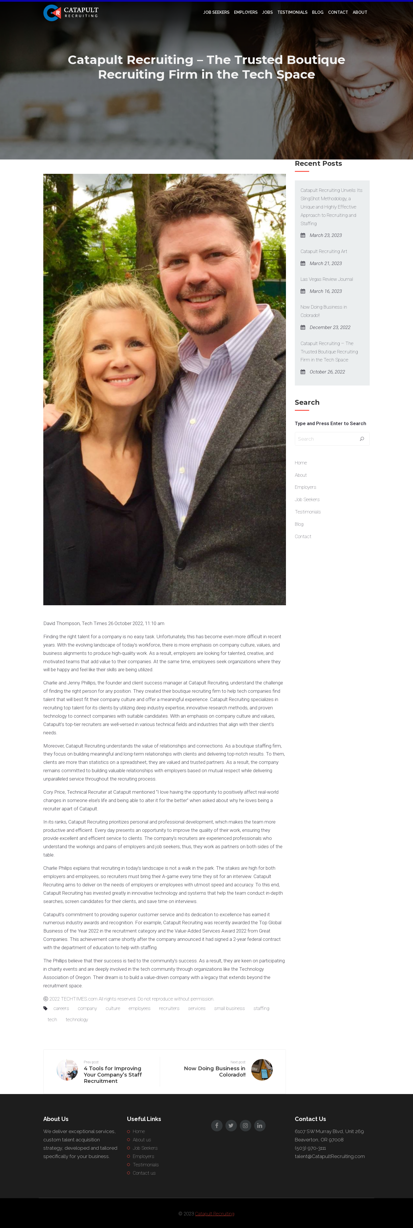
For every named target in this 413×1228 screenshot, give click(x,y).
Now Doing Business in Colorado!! (324, 311)
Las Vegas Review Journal (327, 279)
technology (77, 1019)
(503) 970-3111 (310, 1148)
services (197, 1008)
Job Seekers (216, 12)
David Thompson (61, 623)
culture (113, 1008)
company (87, 1008)
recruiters (169, 1008)
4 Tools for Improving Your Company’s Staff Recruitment (113, 1074)
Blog (318, 12)
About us (142, 1140)
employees (140, 1008)
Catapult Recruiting (208, 683)
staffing (261, 1008)
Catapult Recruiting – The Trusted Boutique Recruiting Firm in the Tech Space (329, 351)
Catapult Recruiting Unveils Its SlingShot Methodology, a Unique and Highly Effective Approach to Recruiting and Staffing (332, 206)
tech (52, 1019)
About (360, 12)
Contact (338, 12)
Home (301, 463)
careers (61, 1008)
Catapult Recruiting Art (324, 251)
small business (229, 1008)
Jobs (267, 12)
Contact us (144, 1173)
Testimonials (292, 12)
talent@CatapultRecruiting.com (330, 1156)
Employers (246, 12)
